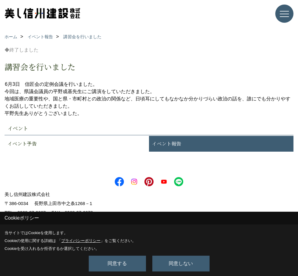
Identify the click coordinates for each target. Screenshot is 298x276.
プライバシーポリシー (81, 240)
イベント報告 (166, 143)
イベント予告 (22, 143)
